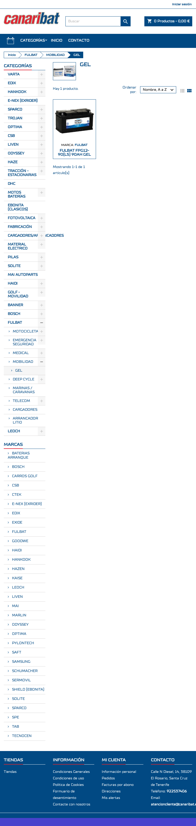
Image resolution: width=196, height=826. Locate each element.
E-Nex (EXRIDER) (23, 101)
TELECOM (21, 401)
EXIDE (16, 522)
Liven (13, 144)
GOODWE (19, 541)
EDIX (15, 513)
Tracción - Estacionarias (22, 173)
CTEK (16, 495)
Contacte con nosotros (71, 804)
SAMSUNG (20, 662)
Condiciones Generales (71, 772)
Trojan (15, 118)
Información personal (119, 772)
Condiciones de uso (68, 778)
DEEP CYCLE (23, 379)
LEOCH (14, 431)
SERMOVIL (21, 680)
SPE (15, 717)
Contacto (78, 40)
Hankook (17, 92)
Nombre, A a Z (159, 90)
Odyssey (16, 153)
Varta (14, 74)
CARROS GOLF (24, 476)
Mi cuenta (114, 760)
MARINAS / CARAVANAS (24, 390)
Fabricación (20, 227)
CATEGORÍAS (32, 40)
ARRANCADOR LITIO (25, 420)
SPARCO (19, 708)
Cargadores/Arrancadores (26, 235)
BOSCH (14, 314)
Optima (15, 127)
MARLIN (18, 615)
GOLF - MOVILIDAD (18, 294)
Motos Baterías (16, 194)
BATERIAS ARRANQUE (19, 455)
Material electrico (18, 246)
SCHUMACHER (24, 671)
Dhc (11, 184)
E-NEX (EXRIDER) (26, 504)
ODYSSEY (20, 624)
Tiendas (10, 772)
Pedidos (108, 778)
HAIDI (13, 283)
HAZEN (18, 569)
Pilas (13, 257)
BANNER (15, 305)
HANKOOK (21, 559)
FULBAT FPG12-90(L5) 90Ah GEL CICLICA (74, 154)
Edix (12, 83)
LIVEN (17, 597)
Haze (13, 162)
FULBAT (15, 322)
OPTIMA (18, 634)
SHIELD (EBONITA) (27, 689)
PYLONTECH (22, 643)
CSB (11, 136)
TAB (15, 726)
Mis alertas (111, 798)
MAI (15, 606)
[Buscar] (98, 21)
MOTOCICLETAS (27, 331)
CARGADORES (25, 409)
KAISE (17, 578)
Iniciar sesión (182, 4)
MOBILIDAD (23, 362)
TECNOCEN (21, 736)
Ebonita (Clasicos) (18, 207)
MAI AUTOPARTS (23, 275)
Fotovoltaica (21, 218)
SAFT (16, 652)
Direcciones (111, 791)
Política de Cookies (68, 785)
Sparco (15, 109)
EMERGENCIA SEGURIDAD (24, 342)
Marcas (13, 444)
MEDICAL (21, 353)
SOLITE (14, 266)
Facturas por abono (118, 785)
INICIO (56, 40)
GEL (18, 370)
